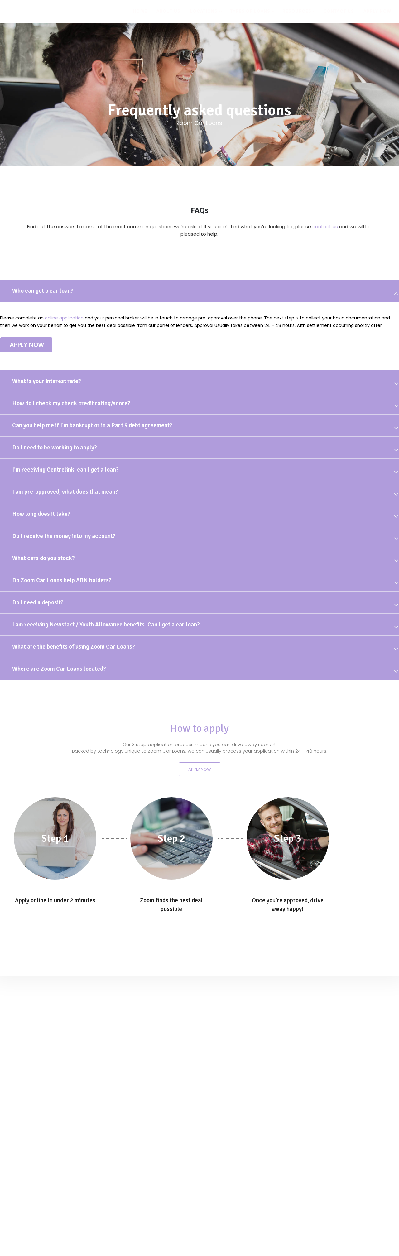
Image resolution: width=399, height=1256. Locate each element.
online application (64, 318)
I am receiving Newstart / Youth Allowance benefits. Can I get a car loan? (106, 624)
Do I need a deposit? (38, 602)
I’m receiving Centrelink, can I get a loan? (65, 469)
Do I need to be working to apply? (54, 447)
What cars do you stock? (43, 558)
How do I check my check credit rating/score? (71, 403)
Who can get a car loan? (43, 290)
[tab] (199, 291)
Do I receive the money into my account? (64, 536)
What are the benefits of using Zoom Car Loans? (73, 646)
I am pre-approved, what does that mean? (65, 492)
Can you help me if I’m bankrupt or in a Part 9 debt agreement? (92, 425)
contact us (325, 226)
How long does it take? (41, 514)
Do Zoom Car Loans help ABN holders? (62, 580)
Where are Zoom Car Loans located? (59, 669)
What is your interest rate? (46, 381)
